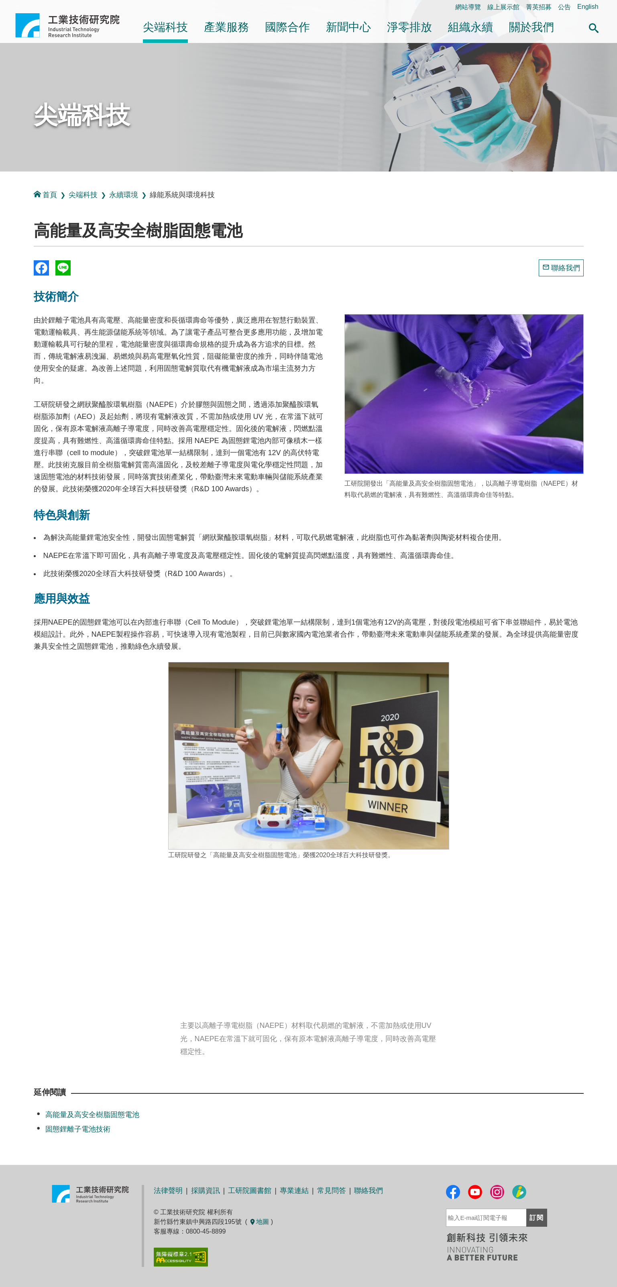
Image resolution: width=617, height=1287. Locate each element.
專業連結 (294, 1191)
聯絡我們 (565, 268)
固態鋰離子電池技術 (77, 1129)
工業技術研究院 (73, 25)
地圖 (259, 1221)
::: (2, 180)
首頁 (45, 194)
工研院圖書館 (249, 1191)
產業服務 (226, 27)
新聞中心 (348, 27)
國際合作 (287, 27)
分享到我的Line (63, 268)
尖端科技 (165, 27)
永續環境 (123, 195)
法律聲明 (168, 1191)
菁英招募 (539, 7)
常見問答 (331, 1191)
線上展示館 (503, 7)
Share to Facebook (41, 268)
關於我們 (531, 27)
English (587, 6)
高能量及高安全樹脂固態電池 (92, 1115)
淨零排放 (409, 27)
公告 (564, 7)
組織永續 (470, 27)
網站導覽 (468, 7)
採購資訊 (205, 1191)
